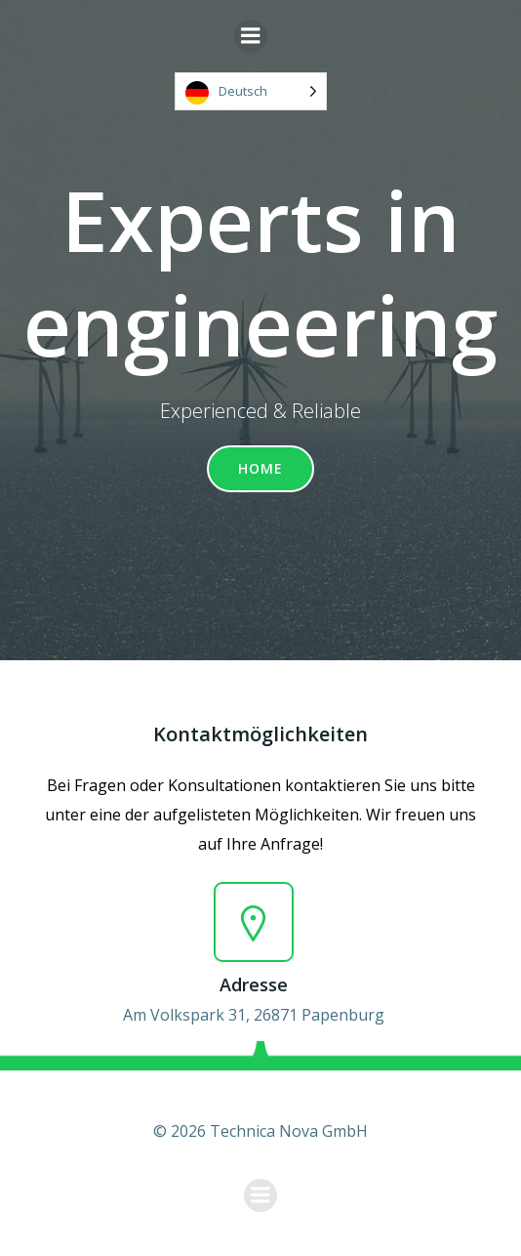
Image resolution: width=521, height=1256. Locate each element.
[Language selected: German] (251, 91)
